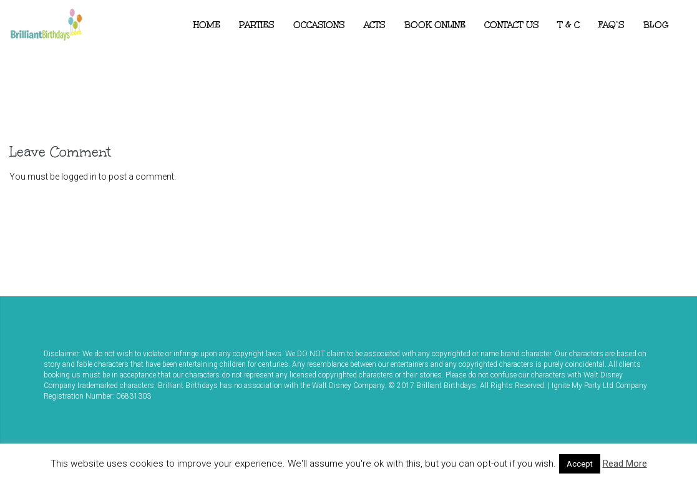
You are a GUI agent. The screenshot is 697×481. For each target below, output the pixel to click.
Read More (625, 463)
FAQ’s (611, 25)
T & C (569, 25)
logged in (79, 177)
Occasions (319, 25)
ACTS (375, 25)
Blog (656, 25)
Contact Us (511, 25)
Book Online (434, 25)
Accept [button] (580, 464)
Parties (257, 25)
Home (206, 25)
